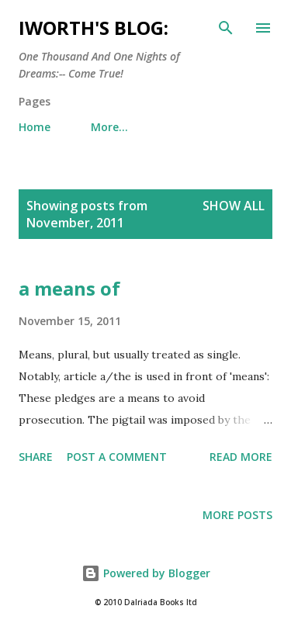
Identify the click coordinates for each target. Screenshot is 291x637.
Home (34, 126)
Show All (234, 205)
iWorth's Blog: (93, 27)
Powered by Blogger (145, 573)
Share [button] (36, 456)
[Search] (226, 28)
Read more (241, 456)
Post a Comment (117, 456)
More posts (237, 514)
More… (109, 126)
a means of (69, 288)
